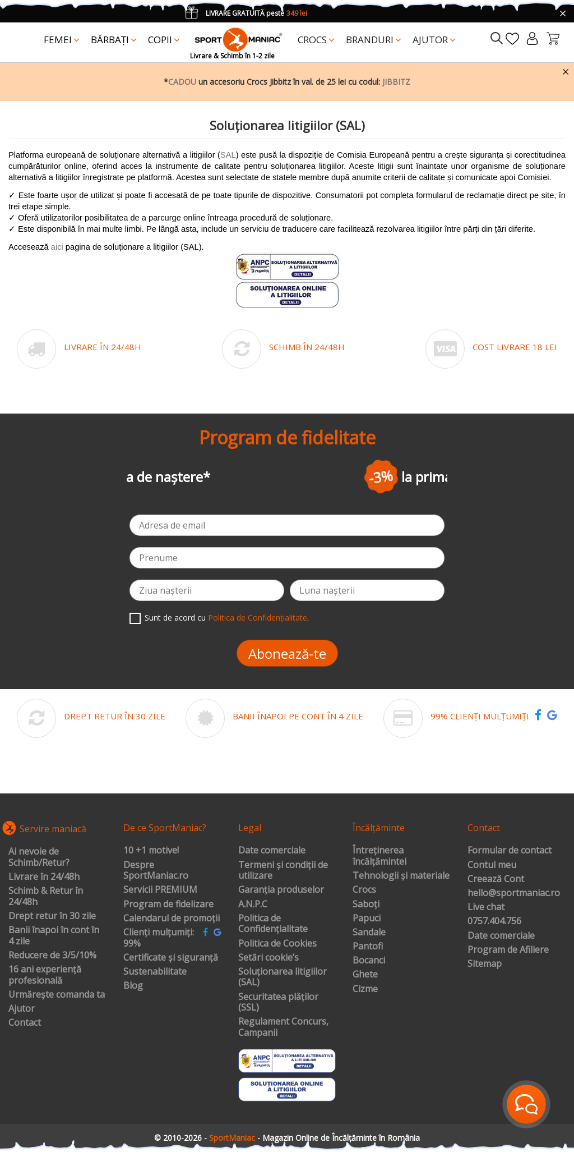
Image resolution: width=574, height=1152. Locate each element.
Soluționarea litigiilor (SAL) (282, 977)
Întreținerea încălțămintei (379, 856)
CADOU (182, 81)
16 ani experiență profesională (44, 975)
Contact (24, 1023)
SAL (228, 154)
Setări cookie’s (268, 957)
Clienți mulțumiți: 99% (158, 938)
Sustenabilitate (155, 971)
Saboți (366, 904)
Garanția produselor (281, 890)
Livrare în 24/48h (44, 877)
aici (57, 246)
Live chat (485, 907)
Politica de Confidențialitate (257, 617)
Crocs (364, 890)
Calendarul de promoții (171, 918)
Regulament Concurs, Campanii (283, 1027)
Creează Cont (495, 879)
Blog (133, 986)
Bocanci (369, 960)
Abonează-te (287, 653)
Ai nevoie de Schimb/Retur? (39, 857)
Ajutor (21, 1009)
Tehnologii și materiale (401, 876)
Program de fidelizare (168, 904)
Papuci (367, 918)
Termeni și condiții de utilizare (283, 871)
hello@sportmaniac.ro (513, 893)
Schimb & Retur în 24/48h (45, 896)
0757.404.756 (494, 921)
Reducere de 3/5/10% (52, 955)
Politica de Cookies (277, 943)
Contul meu (491, 865)
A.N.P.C (252, 904)
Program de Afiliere (508, 950)
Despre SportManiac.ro (155, 871)
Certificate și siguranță (170, 957)
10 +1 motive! (151, 850)
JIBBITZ (396, 81)
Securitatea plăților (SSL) (278, 1002)
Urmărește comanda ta (56, 994)
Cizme (365, 989)
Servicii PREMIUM (160, 890)
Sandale (369, 932)
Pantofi (368, 946)
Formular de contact (509, 850)
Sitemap (484, 964)
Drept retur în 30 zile (52, 916)
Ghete (365, 974)
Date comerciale (271, 850)
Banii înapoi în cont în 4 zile (53, 936)
